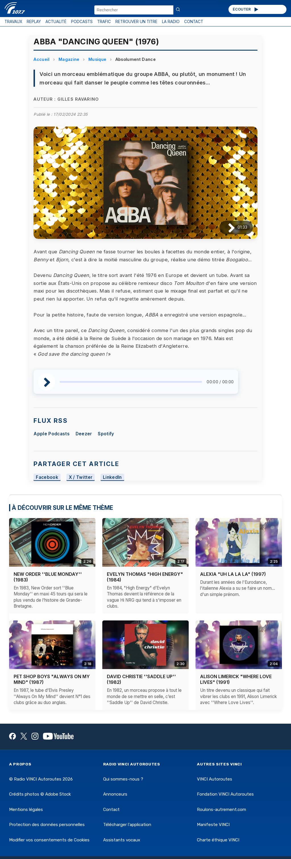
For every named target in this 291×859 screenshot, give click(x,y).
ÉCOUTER (246, 9)
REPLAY (34, 21)
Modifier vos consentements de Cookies (49, 840)
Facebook (47, 477)
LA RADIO (171, 21)
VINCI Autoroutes (214, 779)
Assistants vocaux (121, 840)
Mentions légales (26, 809)
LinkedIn (112, 477)
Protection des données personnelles (47, 824)
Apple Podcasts (51, 433)
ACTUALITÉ (55, 21)
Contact (111, 809)
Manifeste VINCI (213, 824)
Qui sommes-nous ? (123, 779)
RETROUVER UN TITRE (136, 21)
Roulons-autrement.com (221, 809)
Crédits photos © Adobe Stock (40, 794)
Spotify (106, 433)
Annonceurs (115, 794)
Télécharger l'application (127, 824)
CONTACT (193, 21)
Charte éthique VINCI (218, 840)
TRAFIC (104, 21)
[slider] (131, 382)
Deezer (84, 433)
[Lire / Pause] (227, 227)
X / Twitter (81, 477)
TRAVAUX (13, 21)
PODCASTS (82, 21)
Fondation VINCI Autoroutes (225, 794)
